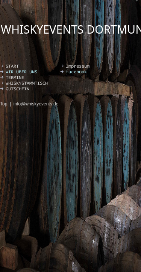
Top (3, 104)
